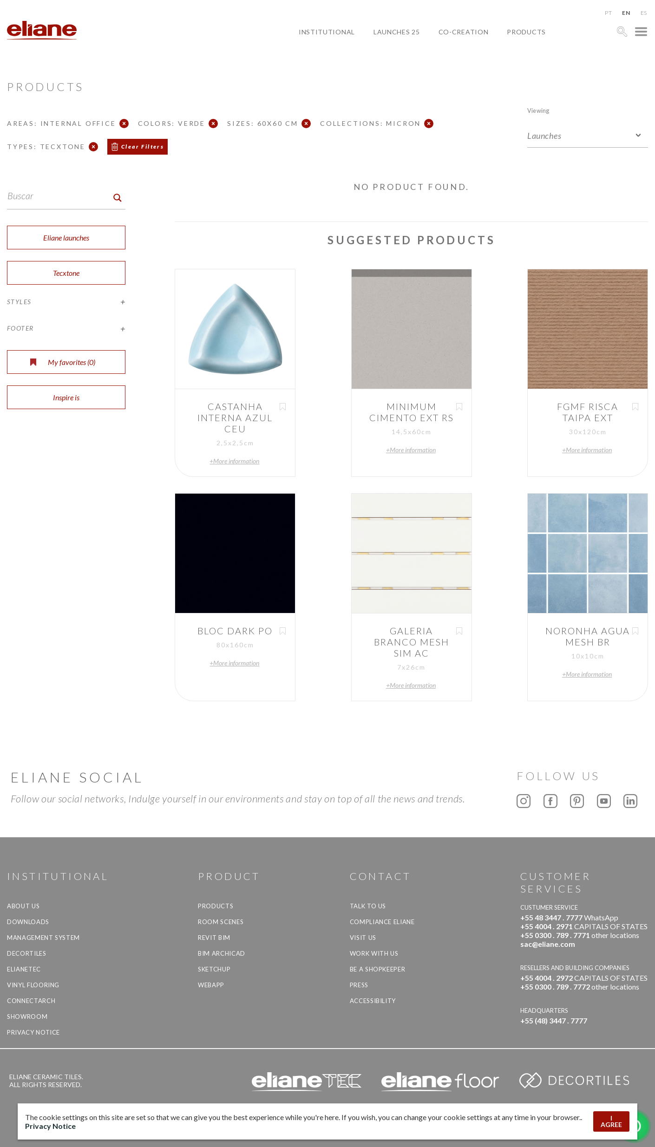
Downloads (28, 921)
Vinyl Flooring (33, 985)
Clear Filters (142, 146)
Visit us (363, 937)
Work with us (374, 953)
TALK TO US (368, 906)
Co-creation (464, 32)
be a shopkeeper (378, 969)
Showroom (27, 1016)
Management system (43, 937)
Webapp (211, 985)
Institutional (327, 32)
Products (526, 32)
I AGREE (611, 1121)
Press (359, 985)
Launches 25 (396, 32)
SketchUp (214, 969)
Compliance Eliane (382, 921)
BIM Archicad (221, 953)
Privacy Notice (33, 1032)
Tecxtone (66, 272)
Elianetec (24, 969)
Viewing (538, 110)
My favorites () (62, 362)
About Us (23, 906)
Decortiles (26, 953)
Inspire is (66, 397)
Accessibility (373, 1000)
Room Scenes (220, 921)
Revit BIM (214, 937)
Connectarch (31, 1000)
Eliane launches (66, 237)
